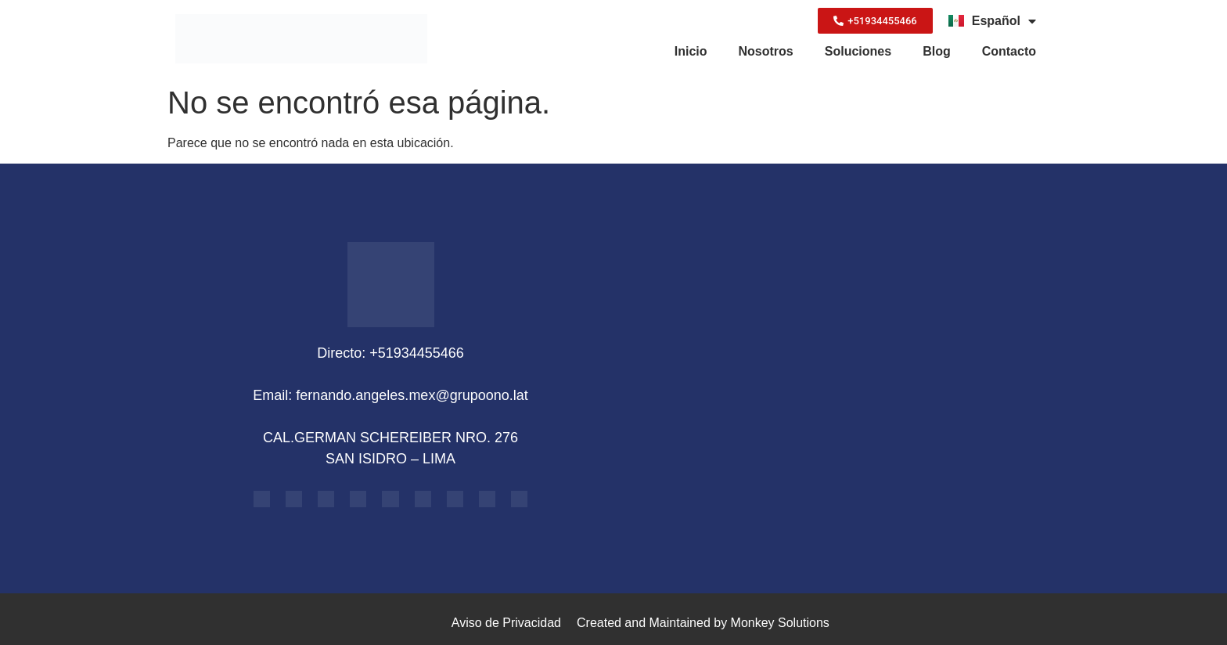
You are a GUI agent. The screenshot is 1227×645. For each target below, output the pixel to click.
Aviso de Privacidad (506, 622)
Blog (937, 51)
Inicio (691, 51)
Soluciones (858, 51)
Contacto (1009, 51)
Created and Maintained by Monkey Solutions (703, 622)
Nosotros (766, 51)
